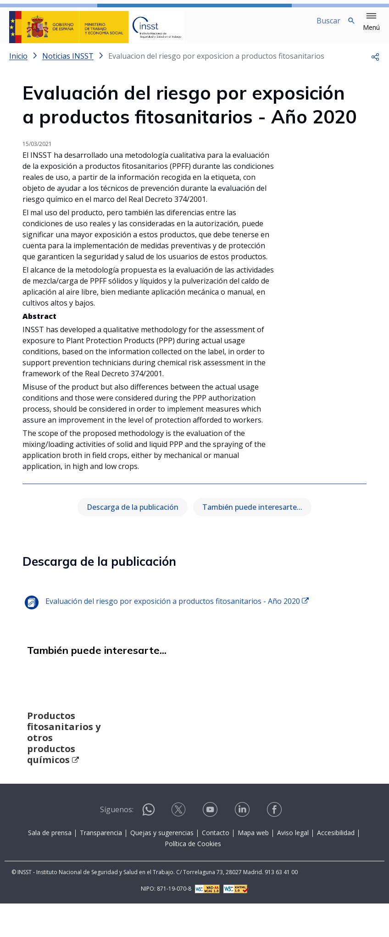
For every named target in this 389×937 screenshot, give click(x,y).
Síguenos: (116, 843)
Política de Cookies (193, 877)
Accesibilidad (336, 866)
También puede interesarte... (252, 514)
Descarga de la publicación (132, 514)
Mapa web (253, 866)
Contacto (215, 866)
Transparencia (101, 866)
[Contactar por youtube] (211, 846)
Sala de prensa (50, 866)
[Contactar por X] (179, 846)
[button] (371, 22)
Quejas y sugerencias (162, 866)
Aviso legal (293, 866)
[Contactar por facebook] (275, 846)
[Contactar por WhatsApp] (148, 846)
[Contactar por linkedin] (243, 846)
